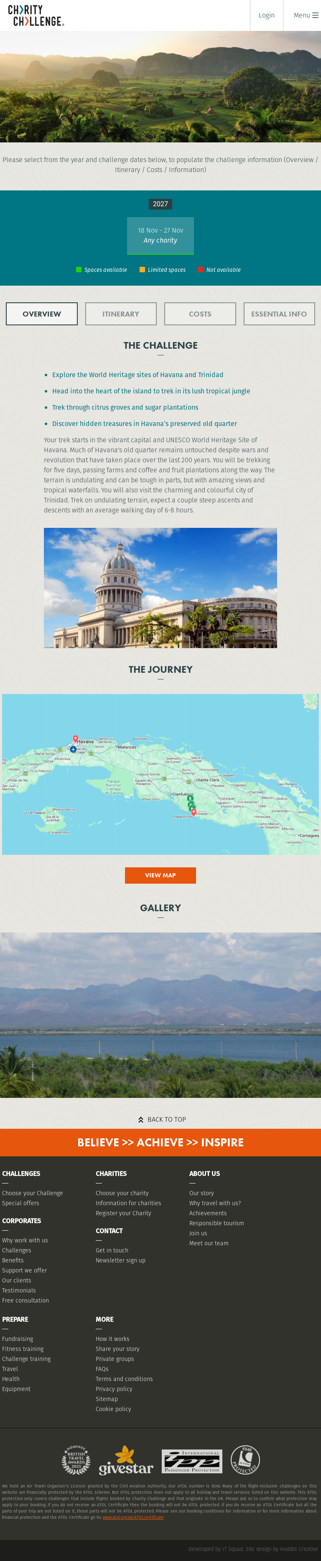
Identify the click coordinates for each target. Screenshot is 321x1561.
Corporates (21, 1221)
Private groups (115, 1359)
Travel (10, 1369)
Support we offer (24, 1270)
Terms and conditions (124, 1379)
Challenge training (26, 1359)
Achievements (208, 1213)
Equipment (16, 1389)
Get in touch (112, 1250)
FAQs (102, 1369)
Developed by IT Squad (216, 1549)
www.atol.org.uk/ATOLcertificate (133, 1517)
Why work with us (25, 1240)
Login (267, 15)
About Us (204, 1173)
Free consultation (25, 1300)
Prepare (15, 1319)
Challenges (16, 1250)
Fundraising (17, 1339)
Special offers (20, 1203)
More (104, 1319)
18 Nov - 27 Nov (160, 230)
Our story (201, 1193)
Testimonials (19, 1290)
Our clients (16, 1280)
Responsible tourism (216, 1223)
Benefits (13, 1260)
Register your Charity (123, 1213)
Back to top (167, 1119)
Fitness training (22, 1349)
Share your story (118, 1349)
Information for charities (128, 1203)
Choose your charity (122, 1193)
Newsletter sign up (120, 1260)
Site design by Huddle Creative (282, 1549)
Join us (198, 1233)
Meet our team (209, 1243)
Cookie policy (113, 1409)
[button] (302, 15)
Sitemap (107, 1399)
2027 (160, 204)
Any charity (160, 240)
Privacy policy (114, 1389)
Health (11, 1379)
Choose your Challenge (32, 1193)
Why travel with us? (215, 1203)
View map (160, 875)
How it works (113, 1339)
